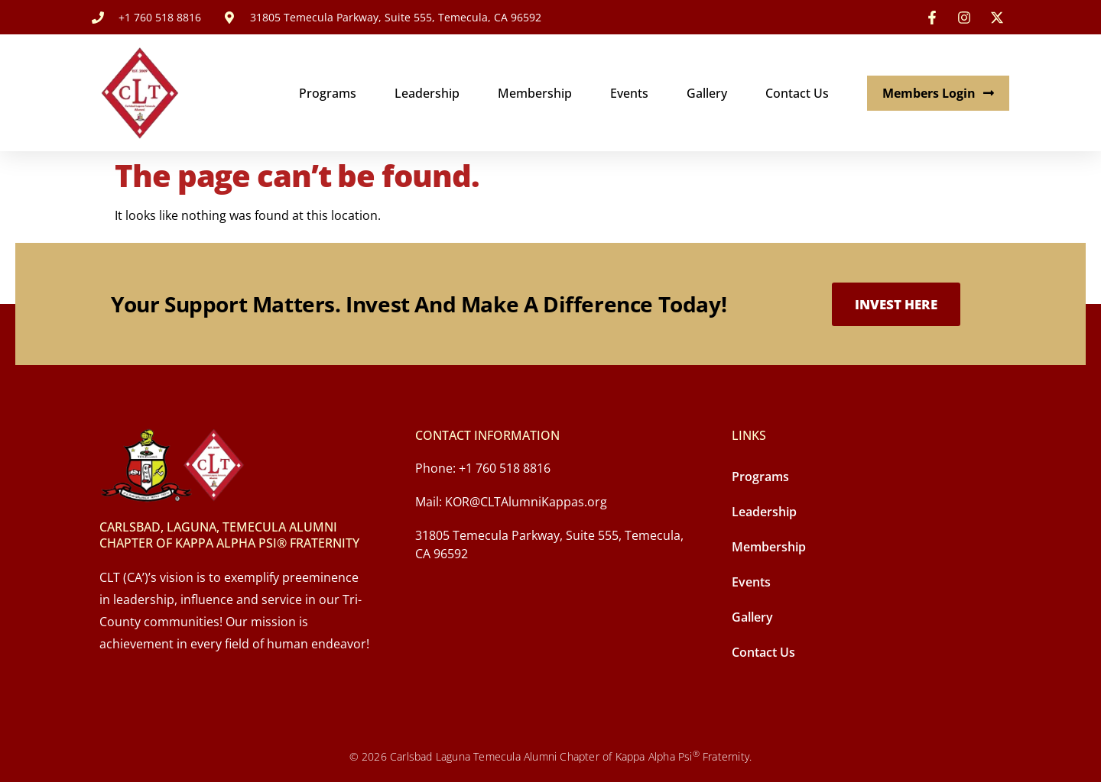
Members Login (938, 93)
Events (629, 93)
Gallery (707, 93)
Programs (327, 93)
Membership (535, 93)
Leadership (427, 93)
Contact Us (797, 93)
